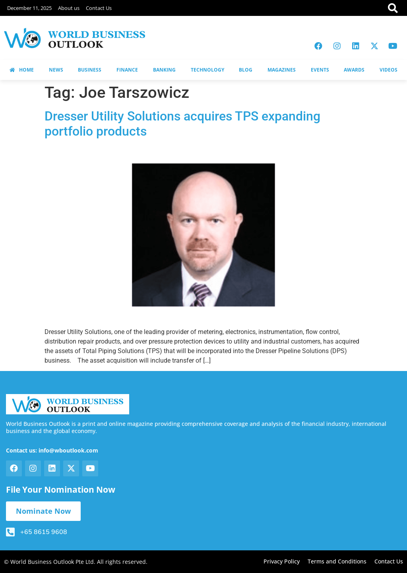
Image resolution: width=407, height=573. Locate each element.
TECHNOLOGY (207, 69)
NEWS (56, 69)
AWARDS (354, 69)
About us (68, 8)
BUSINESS (89, 69)
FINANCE (127, 69)
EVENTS (320, 69)
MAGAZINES (281, 69)
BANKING (164, 69)
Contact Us (99, 8)
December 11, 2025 (29, 8)
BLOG (245, 69)
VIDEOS (388, 69)
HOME (22, 69)
